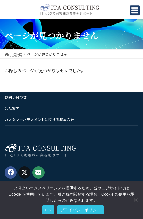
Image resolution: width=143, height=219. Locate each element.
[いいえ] (135, 200)
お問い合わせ (16, 97)
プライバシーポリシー (80, 210)
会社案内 (12, 108)
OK (48, 210)
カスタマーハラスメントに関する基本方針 (39, 119)
